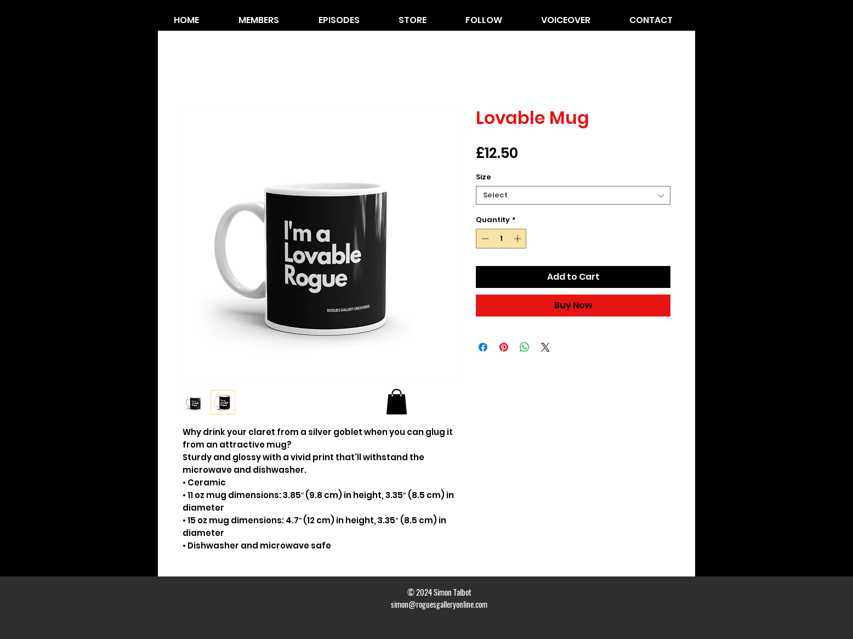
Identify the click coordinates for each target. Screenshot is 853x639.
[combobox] (573, 195)
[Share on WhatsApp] (524, 347)
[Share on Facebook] (483, 347)
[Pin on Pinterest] (503, 347)
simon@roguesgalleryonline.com (439, 604)
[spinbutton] (501, 238)
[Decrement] (484, 238)
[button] (396, 402)
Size (483, 177)
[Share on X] (545, 347)
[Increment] (518, 238)
